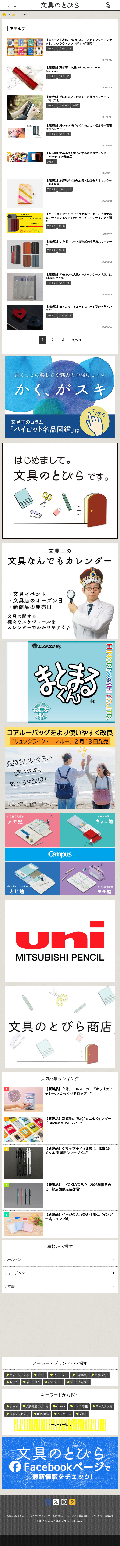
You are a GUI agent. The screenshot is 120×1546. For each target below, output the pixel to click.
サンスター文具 (19, 1374)
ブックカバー (65, 48)
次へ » (76, 340)
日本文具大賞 (104, 1406)
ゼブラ (14, 1382)
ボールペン (57, 1259)
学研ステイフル (79, 1382)
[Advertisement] (59, 1325)
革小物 (62, 226)
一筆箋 (76, 105)
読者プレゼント (19, 1413)
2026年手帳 (80, 1406)
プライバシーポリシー (39, 1515)
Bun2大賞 (43, 1413)
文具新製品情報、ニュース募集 (87, 1515)
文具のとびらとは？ (16, 1515)
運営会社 (109, 1515)
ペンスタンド (65, 315)
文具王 (83, 1413)
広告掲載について (61, 1515)
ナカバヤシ (101, 1374)
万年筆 (57, 1286)
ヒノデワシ (60, 1374)
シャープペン (57, 1273)
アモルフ (51, 48)
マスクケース (65, 189)
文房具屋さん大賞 (37, 1406)
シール (14, 1406)
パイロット (55, 1382)
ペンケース (64, 76)
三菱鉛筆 (81, 1374)
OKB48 (60, 1406)
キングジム (33, 1382)
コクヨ (41, 1374)
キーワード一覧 (58, 1424)
